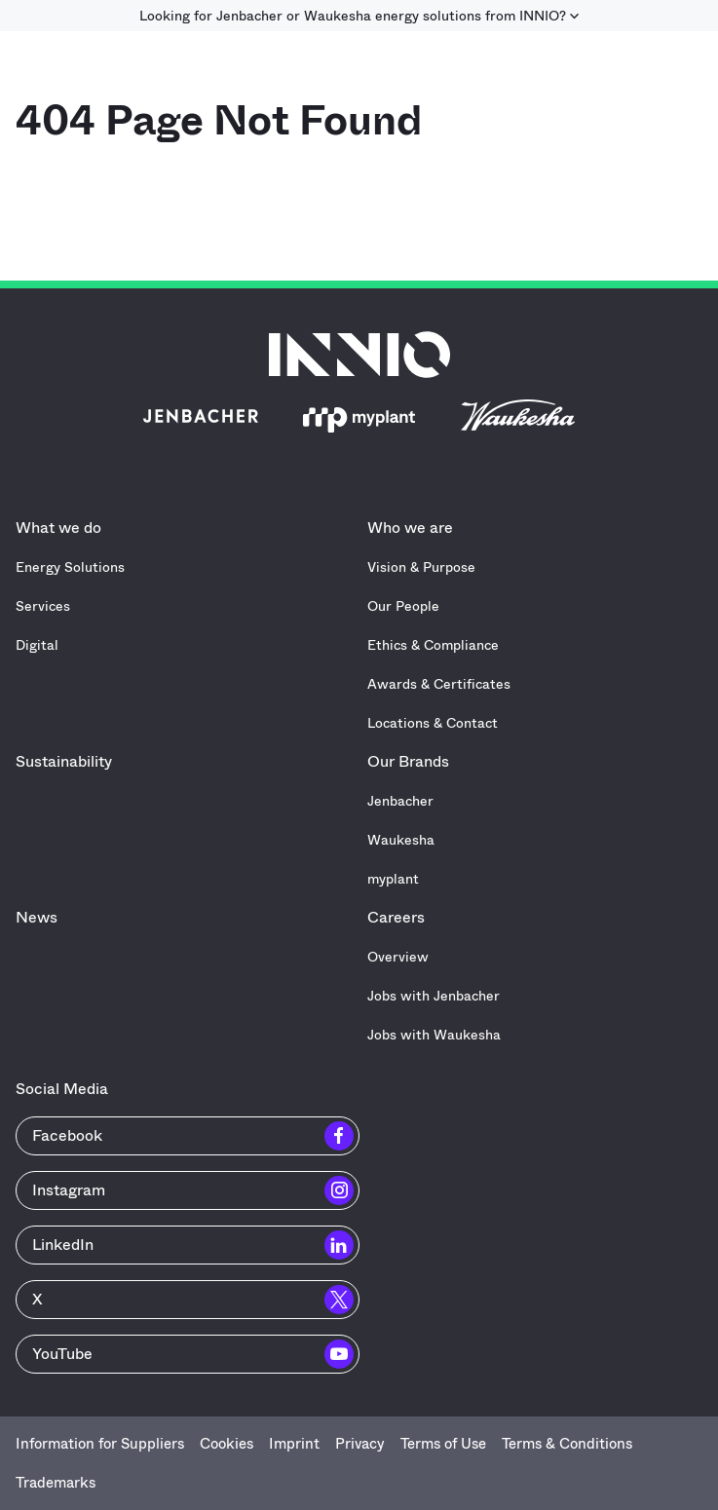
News (36, 917)
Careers (401, 917)
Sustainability (64, 761)
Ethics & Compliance (433, 645)
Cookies (226, 1443)
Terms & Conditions (567, 1443)
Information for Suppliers (100, 1443)
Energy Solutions (70, 567)
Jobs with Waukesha (434, 1034)
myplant (393, 878)
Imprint (294, 1443)
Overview (398, 956)
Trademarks (55, 1482)
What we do (63, 527)
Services (43, 606)
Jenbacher (400, 801)
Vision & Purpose (421, 567)
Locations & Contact (432, 723)
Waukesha (401, 839)
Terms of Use (443, 1443)
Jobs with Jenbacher (433, 995)
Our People (403, 606)
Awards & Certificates (438, 684)
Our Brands (413, 761)
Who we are (415, 527)
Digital (37, 645)
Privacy (360, 1443)
